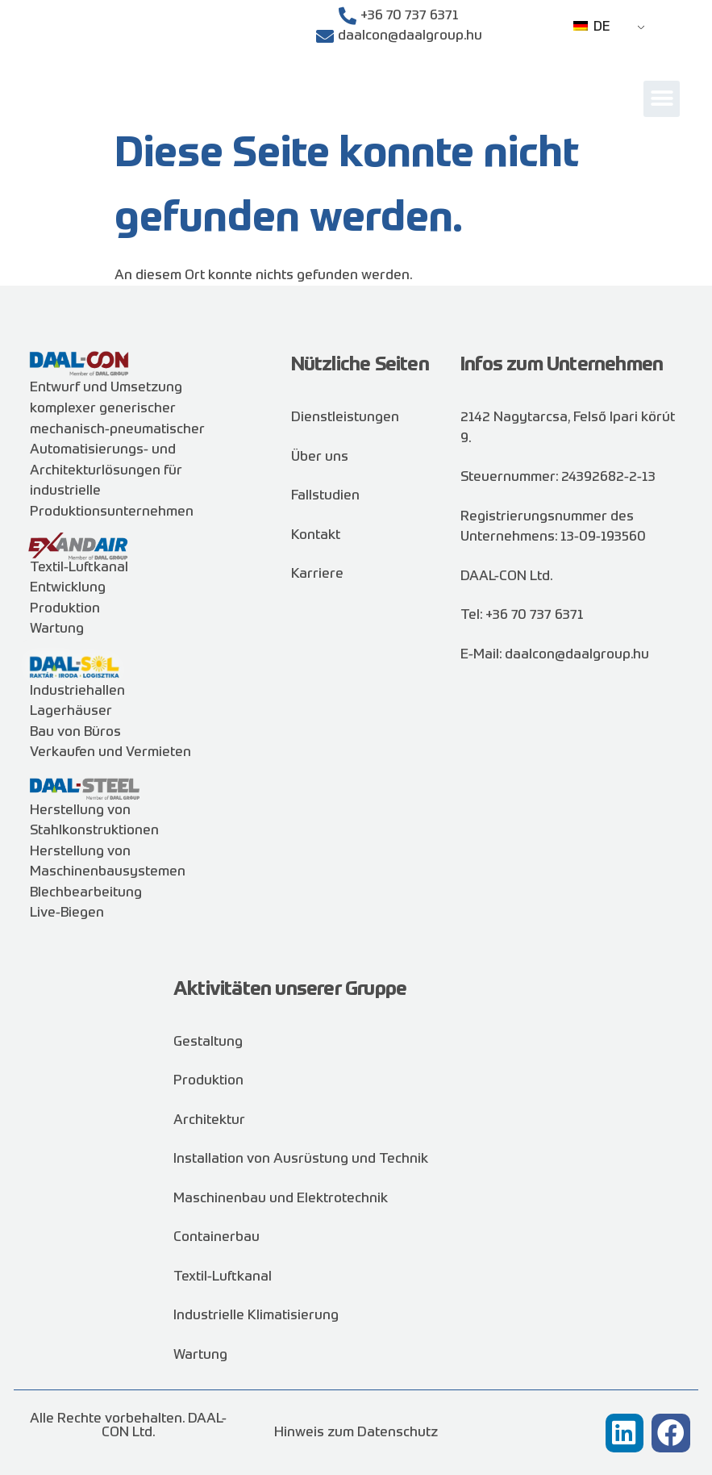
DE (591, 27)
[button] (661, 99)
